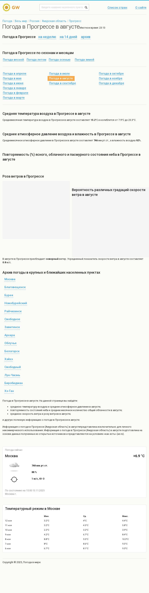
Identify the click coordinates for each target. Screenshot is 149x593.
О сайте (140, 7)
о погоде (23, 426)
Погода (7, 21)
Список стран (117, 7)
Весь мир (21, 21)
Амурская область (54, 21)
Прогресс (75, 21)
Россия (34, 21)
